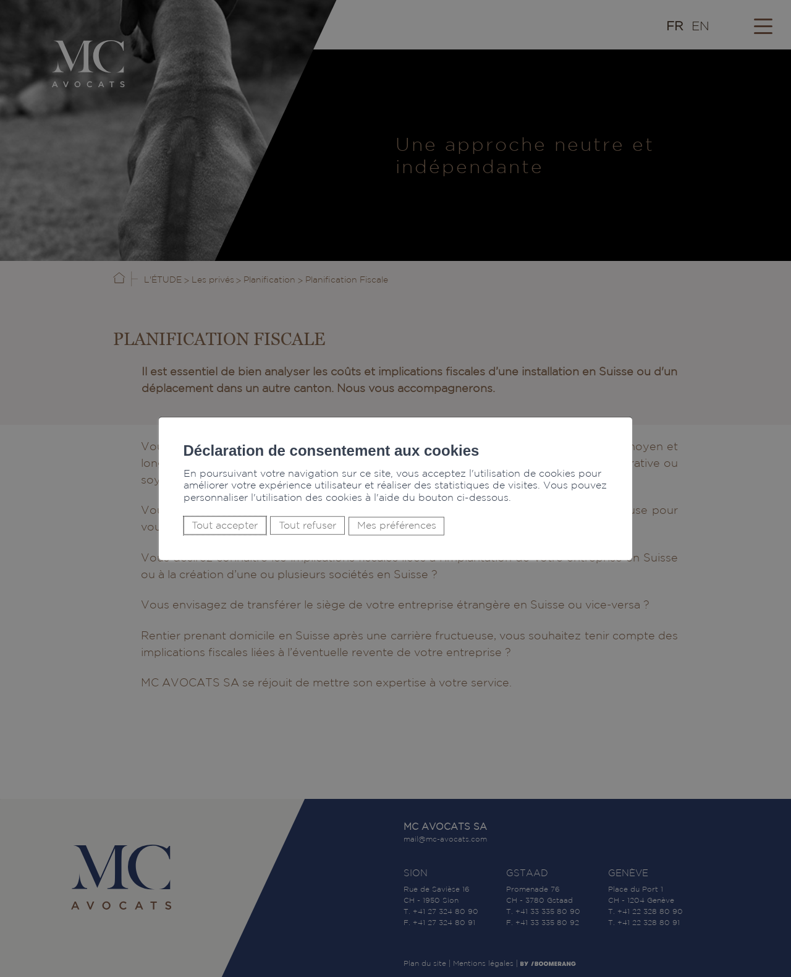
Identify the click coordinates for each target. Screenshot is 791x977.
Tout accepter (225, 525)
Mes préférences (396, 526)
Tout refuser (307, 525)
